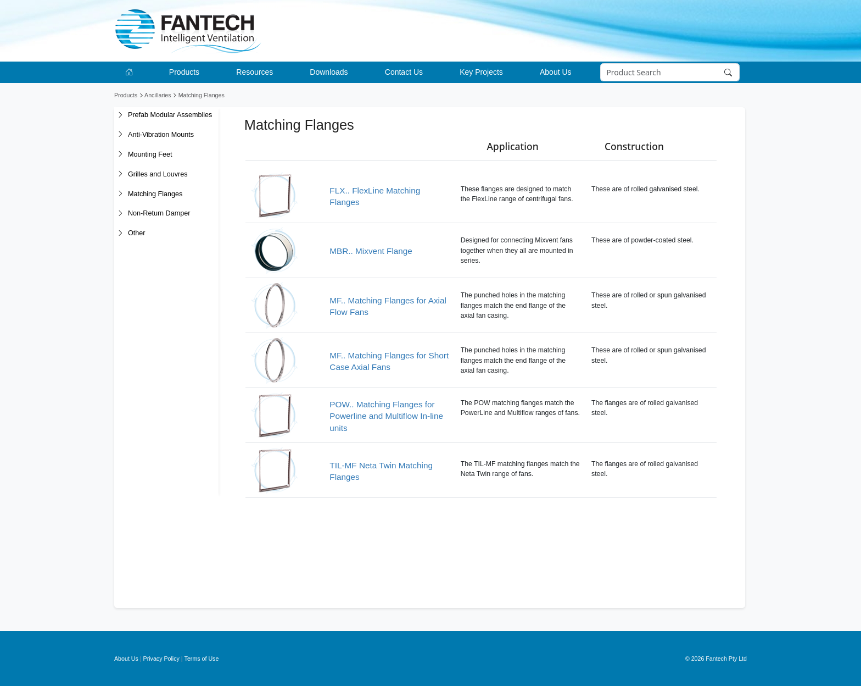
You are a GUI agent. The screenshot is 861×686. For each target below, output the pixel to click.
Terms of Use (202, 658)
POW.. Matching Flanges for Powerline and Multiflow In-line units (386, 416)
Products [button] (184, 72)
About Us (126, 658)
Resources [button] (254, 72)
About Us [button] (556, 72)
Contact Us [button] (404, 72)
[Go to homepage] (131, 72)
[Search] (670, 72)
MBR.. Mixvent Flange (370, 251)
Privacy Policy (161, 658)
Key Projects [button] (481, 72)
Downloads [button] (329, 72)
